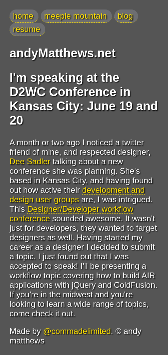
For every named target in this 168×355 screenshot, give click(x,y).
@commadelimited (77, 331)
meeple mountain (75, 15)
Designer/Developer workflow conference (71, 213)
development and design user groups (77, 194)
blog (125, 15)
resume (26, 29)
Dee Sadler (30, 161)
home (23, 15)
